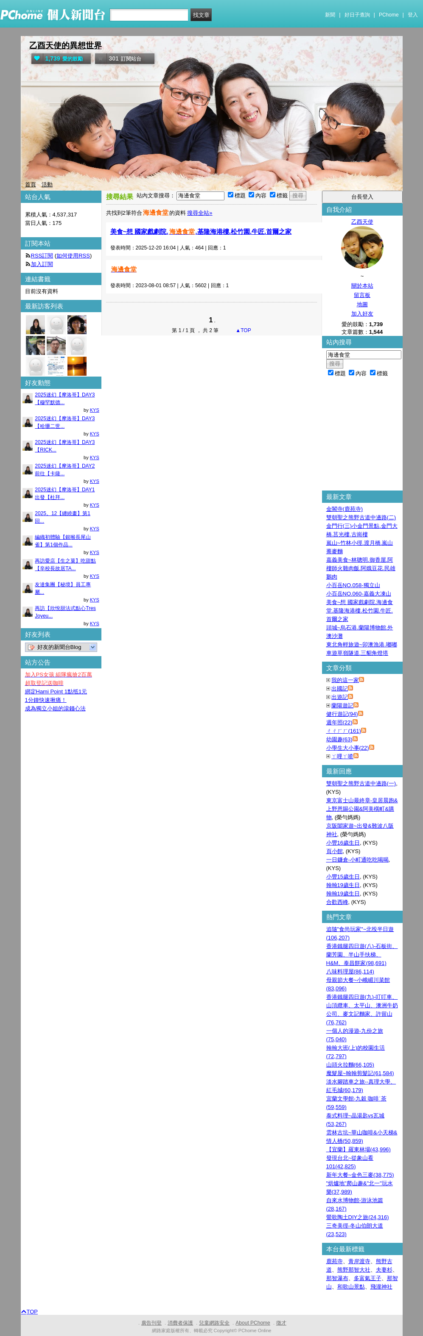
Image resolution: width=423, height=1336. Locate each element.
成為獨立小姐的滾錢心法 (55, 708)
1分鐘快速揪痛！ (46, 700)
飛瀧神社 (381, 1286)
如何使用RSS (73, 255)
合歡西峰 (337, 902)
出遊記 (339, 697)
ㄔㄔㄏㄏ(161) (343, 731)
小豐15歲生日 (343, 876)
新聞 (330, 15)
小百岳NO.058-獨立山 (353, 585)
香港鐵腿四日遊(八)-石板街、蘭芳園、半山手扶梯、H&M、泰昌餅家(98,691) (362, 954)
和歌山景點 (351, 1286)
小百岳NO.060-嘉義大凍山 (358, 593)
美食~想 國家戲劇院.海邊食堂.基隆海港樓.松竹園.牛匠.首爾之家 (359, 610)
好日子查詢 (357, 15)
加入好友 (362, 313)
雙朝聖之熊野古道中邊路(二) (361, 517)
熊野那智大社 (353, 1270)
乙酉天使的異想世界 (65, 45)
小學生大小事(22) (347, 748)
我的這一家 (345, 680)
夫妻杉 (384, 1270)
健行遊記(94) (342, 714)
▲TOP (242, 330)
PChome (389, 15)
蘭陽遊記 (342, 705)
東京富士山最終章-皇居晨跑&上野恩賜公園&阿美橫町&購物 (362, 808)
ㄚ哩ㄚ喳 (342, 756)
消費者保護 (180, 1323)
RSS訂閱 (42, 255)
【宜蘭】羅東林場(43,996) (358, 1149)
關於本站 (362, 286)
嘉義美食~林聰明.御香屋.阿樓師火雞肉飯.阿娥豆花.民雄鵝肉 (360, 568)
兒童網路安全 (214, 1323)
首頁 (30, 184)
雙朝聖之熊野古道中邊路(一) (361, 783)
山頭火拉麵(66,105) (350, 1065)
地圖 (362, 304)
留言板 (362, 295)
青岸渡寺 (359, 1261)
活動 (47, 184)
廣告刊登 (151, 1323)
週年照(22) (339, 722)
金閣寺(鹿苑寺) (344, 509)
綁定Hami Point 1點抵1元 (56, 691)
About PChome (252, 1323)
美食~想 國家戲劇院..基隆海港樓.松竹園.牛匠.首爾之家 (201, 231)
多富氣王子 (367, 1278)
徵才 (281, 1323)
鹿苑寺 (334, 1261)
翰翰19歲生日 (343, 885)
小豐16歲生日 (343, 843)
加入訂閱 (42, 264)
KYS (94, 410)
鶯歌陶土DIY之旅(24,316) (357, 1217)
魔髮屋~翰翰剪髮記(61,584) (360, 1073)
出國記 (339, 688)
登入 (413, 15)
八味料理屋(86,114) (350, 971)
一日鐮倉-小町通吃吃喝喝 (357, 859)
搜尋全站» (199, 213)
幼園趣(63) (339, 739)
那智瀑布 (337, 1278)
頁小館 (334, 851)
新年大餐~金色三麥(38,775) (360, 1175)
